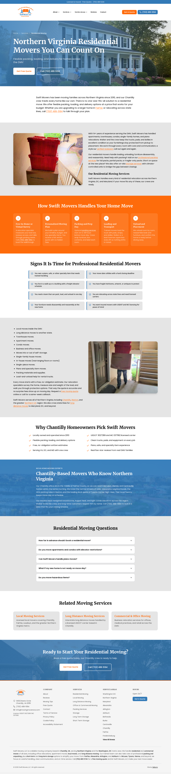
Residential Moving (80, 696)
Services (68, 13)
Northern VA (30, 405)
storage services (134, 165)
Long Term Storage (81, 719)
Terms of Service (50, 715)
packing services (89, 232)
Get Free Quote (24, 73)
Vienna (115, 488)
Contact (105, 13)
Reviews (95, 13)
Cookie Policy (48, 722)
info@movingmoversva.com (28, 712)
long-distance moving (90, 756)
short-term (30, 758)
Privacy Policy (48, 719)
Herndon (107, 488)
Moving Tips (48, 703)
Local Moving (78, 700)
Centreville (128, 488)
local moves (72, 756)
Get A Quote (129, 13)
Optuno (155, 769)
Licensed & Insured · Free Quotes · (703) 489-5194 (85, 2)
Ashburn (106, 715)
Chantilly (67, 402)
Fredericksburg (109, 738)
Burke (105, 722)
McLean (124, 758)
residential (136, 753)
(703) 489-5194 (148, 13)
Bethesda (107, 719)
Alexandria (107, 707)
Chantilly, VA (65, 753)
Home (15, 35)
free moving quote (69, 393)
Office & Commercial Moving (85, 707)
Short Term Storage (81, 722)
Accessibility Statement (53, 726)
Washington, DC (105, 753)
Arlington (106, 711)
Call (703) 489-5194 (50, 73)
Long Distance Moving (82, 703)
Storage (76, 715)
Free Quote (47, 707)
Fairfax (99, 109)
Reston (75, 402)
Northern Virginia (109, 700)
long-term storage (46, 758)
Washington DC (109, 696)
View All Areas (109, 741)
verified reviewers (105, 151)
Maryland (106, 703)
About (58, 13)
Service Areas (82, 13)
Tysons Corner (98, 494)
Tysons (131, 758)
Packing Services (80, 711)
